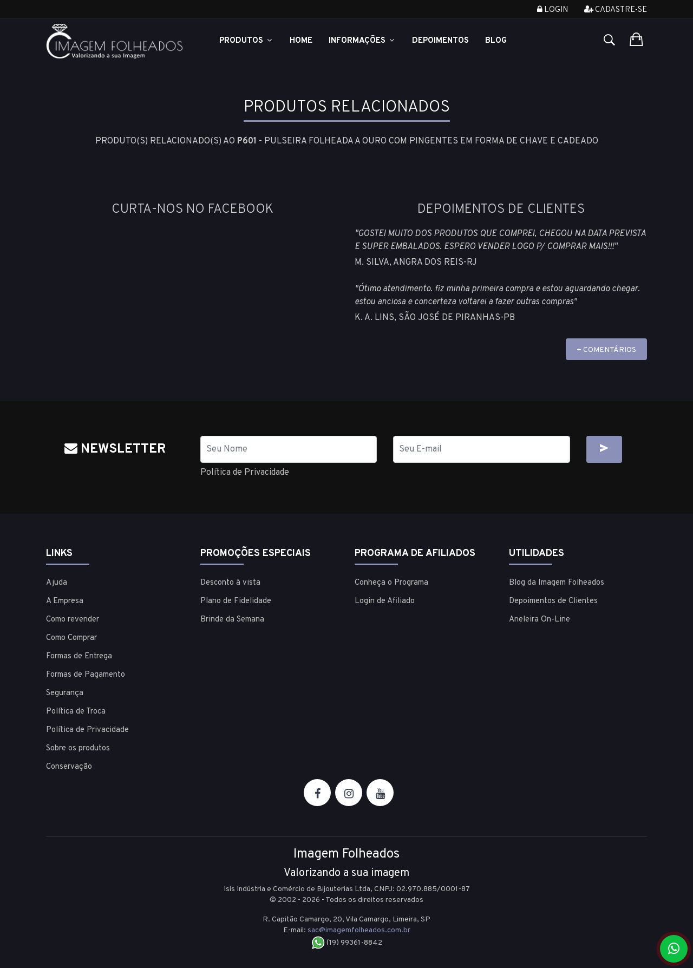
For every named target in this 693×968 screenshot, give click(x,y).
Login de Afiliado (385, 601)
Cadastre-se (615, 10)
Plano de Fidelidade (235, 601)
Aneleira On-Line (539, 619)
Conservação (69, 767)
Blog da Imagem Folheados (556, 583)
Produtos (246, 41)
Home (301, 41)
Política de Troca (76, 712)
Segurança (64, 693)
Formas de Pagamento (85, 675)
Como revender (72, 619)
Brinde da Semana (232, 619)
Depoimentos (440, 41)
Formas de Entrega (79, 656)
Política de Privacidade (244, 472)
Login (552, 10)
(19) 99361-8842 (346, 942)
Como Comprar (71, 638)
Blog (496, 41)
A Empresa (64, 601)
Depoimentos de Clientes (553, 601)
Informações (362, 41)
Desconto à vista (230, 583)
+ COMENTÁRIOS (606, 350)
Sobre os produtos (78, 748)
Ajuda (56, 583)
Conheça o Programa (391, 583)
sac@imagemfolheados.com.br (359, 930)
